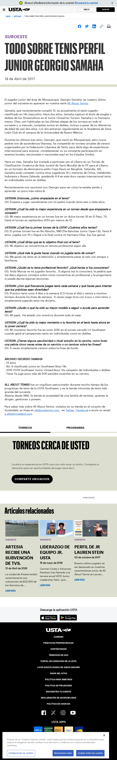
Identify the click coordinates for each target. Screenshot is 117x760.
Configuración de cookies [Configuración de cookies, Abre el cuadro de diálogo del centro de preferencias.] (21, 753)
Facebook (82, 410)
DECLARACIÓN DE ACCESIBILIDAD (58, 697)
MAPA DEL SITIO (58, 673)
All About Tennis (77, 103)
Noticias (17, 16)
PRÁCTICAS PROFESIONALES (58, 643)
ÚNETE (87, 9)
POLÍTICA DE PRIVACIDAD (58, 685)
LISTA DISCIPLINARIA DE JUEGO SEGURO (58, 667)
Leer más (10, 590)
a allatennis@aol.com (18, 413)
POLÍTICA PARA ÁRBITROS (58, 679)
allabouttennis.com (47, 410)
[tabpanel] (58, 463)
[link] (79, 26)
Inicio (8, 16)
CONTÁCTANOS (58, 649)
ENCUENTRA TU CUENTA (58, 691)
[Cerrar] (104, 735)
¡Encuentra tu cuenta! (86, 3)
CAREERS (58, 637)
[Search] (113, 16)
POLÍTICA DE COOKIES (58, 704)
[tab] (25, 429)
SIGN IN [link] (105, 9)
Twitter (70, 410)
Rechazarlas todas (63, 753)
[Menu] (4, 9)
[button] (112, 3)
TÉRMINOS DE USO (58, 655)
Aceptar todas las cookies (90, 753)
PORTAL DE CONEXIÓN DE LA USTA (58, 661)
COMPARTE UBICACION (32, 479)
